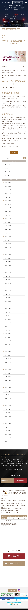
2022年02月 (8, 366)
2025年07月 (8, 218)
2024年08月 (8, 258)
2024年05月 (8, 269)
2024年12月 (8, 243)
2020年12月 (8, 409)
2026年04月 (8, 186)
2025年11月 (8, 204)
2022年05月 (8, 355)
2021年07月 (8, 384)
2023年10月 (8, 294)
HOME (3, 28)
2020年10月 (8, 416)
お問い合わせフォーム (8, 480)
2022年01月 (8, 369)
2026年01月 (8, 197)
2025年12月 (8, 200)
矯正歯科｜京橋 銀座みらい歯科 (10, 146)
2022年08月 (8, 344)
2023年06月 (8, 308)
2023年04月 (8, 315)
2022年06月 (8, 351)
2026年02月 (8, 193)
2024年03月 (8, 276)
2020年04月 (8, 434)
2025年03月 (8, 233)
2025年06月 (8, 222)
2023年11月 (8, 290)
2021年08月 (8, 380)
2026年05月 (8, 182)
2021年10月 (8, 376)
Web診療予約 (17, 2)
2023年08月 (8, 301)
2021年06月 (8, 387)
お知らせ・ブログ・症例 (11, 28)
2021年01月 (8, 405)
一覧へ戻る (13, 152)
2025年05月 (8, 225)
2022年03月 (8, 362)
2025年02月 (8, 236)
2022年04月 (8, 358)
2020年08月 (8, 423)
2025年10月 (8, 208)
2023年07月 (8, 305)
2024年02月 (8, 279)
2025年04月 (8, 229)
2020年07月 (8, 427)
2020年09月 (8, 420)
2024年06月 (8, 265)
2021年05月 (8, 391)
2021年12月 (8, 373)
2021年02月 (8, 402)
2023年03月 (8, 319)
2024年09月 (8, 254)
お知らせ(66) (8, 168)
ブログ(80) (7, 171)
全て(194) (7, 164)
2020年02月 (8, 441)
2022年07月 (8, 348)
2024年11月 (8, 247)
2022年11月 (8, 333)
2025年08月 (8, 215)
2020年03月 (8, 438)
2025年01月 (8, 240)
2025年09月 (8, 211)
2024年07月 (8, 261)
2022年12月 (8, 330)
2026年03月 (8, 190)
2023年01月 (8, 326)
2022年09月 (8, 341)
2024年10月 (8, 251)
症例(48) (7, 175)
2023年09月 (8, 297)
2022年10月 (8, 337)
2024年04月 (8, 272)
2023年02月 (8, 323)
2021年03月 (8, 398)
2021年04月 (8, 394)
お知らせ (18, 28)
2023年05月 (8, 312)
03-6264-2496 (6, 2)
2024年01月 (8, 283)
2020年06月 (8, 430)
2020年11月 (8, 412)
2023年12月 (8, 287)
